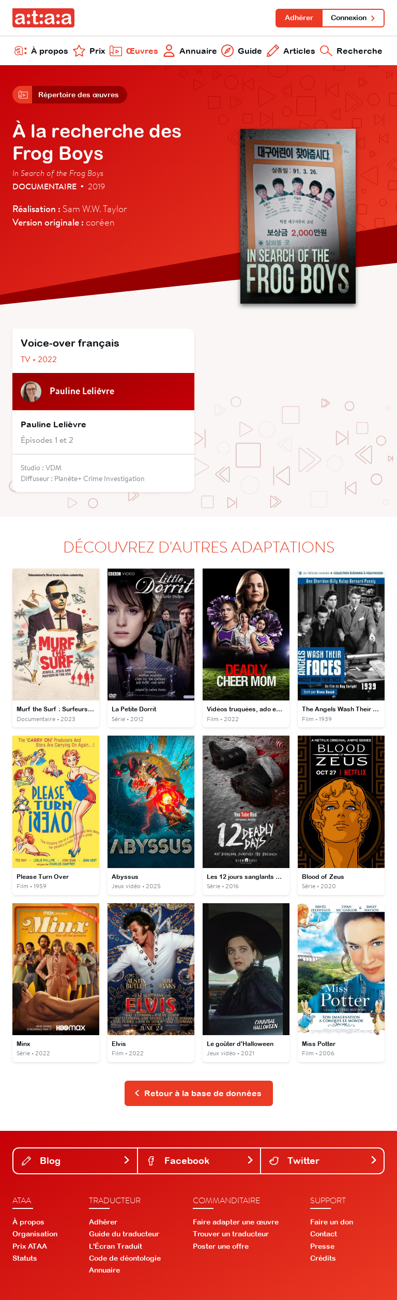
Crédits (323, 1258)
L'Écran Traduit (115, 1246)
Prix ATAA (29, 1246)
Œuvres (134, 50)
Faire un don (331, 1222)
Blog (76, 1160)
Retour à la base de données (198, 1093)
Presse (322, 1246)
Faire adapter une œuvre (236, 1222)
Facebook (200, 1160)
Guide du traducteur (124, 1234)
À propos (41, 50)
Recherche (351, 50)
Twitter (323, 1160)
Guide (241, 50)
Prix (89, 50)
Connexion (353, 17)
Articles (291, 50)
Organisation (34, 1234)
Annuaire (190, 50)
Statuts (24, 1258)
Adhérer (299, 17)
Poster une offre (221, 1246)
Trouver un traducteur (231, 1234)
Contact (323, 1234)
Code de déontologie (125, 1258)
